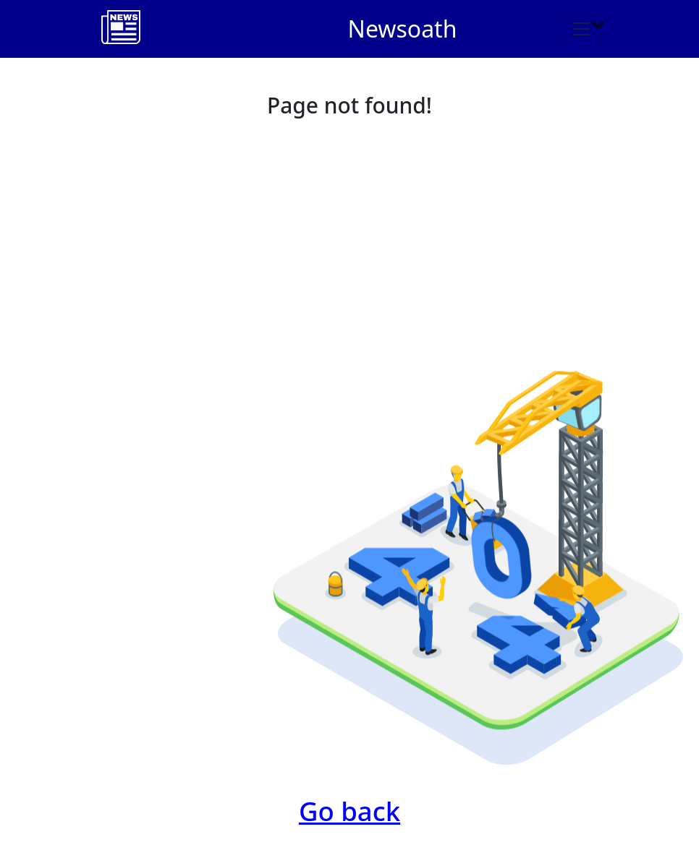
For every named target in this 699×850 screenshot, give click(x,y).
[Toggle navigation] (581, 28)
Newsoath (402, 28)
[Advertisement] (349, 233)
